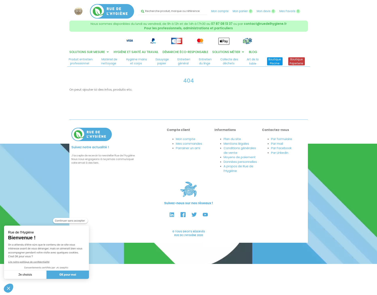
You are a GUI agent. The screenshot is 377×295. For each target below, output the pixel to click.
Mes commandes (189, 143)
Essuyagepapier (162, 61)
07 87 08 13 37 (221, 24)
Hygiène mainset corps (136, 61)
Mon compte (220, 11)
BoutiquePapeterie (296, 61)
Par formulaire (281, 139)
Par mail (277, 143)
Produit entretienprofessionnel (81, 61)
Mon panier (243, 11)
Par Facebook (281, 148)
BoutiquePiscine (274, 61)
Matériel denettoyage (109, 61)
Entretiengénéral (183, 61)
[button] (89, 52)
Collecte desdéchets (229, 61)
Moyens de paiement (240, 157)
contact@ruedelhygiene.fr (265, 24)
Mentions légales (236, 143)
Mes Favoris (289, 11)
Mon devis (266, 11)
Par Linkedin (279, 153)
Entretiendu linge (205, 61)
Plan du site (232, 139)
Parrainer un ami (188, 148)
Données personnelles (240, 162)
